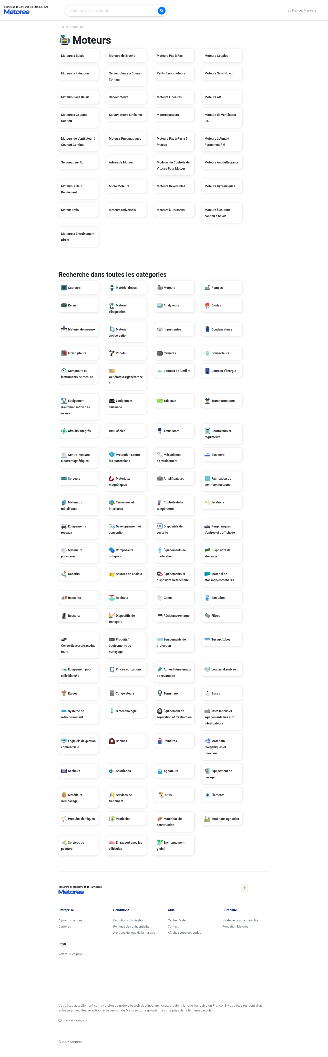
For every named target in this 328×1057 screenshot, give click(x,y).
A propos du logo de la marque (134, 932)
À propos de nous (70, 920)
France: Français (72, 1020)
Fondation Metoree (235, 926)
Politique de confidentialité (131, 926)
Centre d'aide (177, 920)
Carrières (64, 926)
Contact (173, 926)
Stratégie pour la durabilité (240, 920)
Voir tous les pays (70, 954)
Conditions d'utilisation (129, 920)
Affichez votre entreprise (184, 932)
